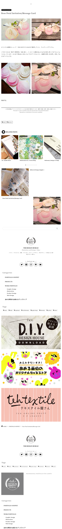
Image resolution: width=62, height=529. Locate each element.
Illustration (10, 291)
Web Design (10, 295)
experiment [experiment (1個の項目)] (17, 310)
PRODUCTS (8, 282)
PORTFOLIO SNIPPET (6, 10)
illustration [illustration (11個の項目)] (43, 310)
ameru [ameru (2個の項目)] (5, 310)
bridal (4, 122)
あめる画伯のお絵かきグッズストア (16, 299)
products (10, 122)
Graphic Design (11, 289)
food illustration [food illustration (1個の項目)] (26, 310)
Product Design (11, 293)
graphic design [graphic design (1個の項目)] (35, 310)
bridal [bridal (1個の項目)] (11, 310)
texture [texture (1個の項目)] (55, 310)
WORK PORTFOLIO (11, 286)
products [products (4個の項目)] (49, 310)
